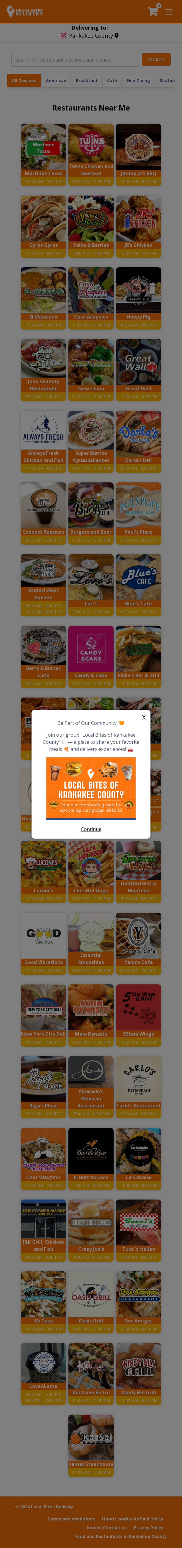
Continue (91, 829)
